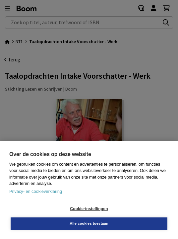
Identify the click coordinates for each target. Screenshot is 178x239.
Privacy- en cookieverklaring (35, 191)
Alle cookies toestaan (89, 223)
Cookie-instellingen (89, 208)
